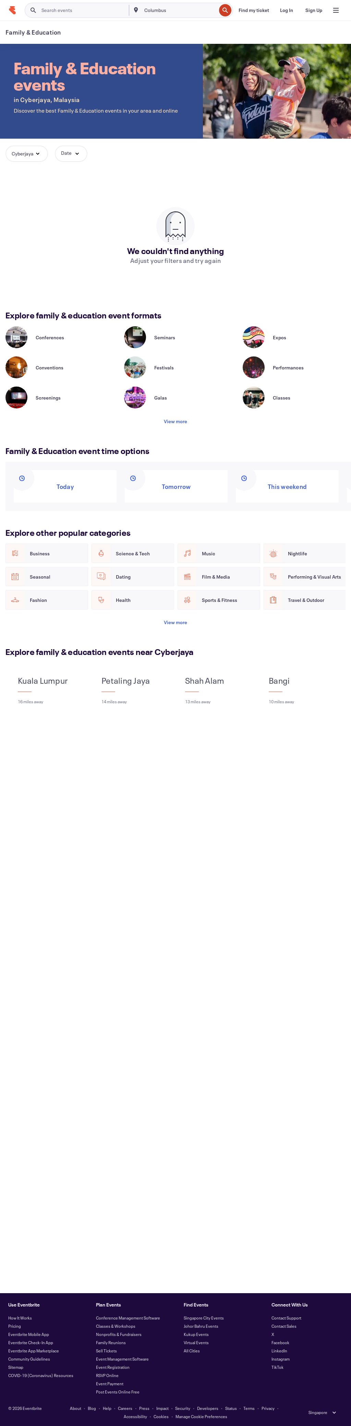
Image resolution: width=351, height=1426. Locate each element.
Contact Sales (283, 1326)
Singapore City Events (204, 1318)
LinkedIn (279, 1350)
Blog (92, 1408)
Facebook (280, 1342)
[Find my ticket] (254, 10)
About (75, 1408)
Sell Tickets (106, 1350)
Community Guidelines (29, 1359)
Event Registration (113, 1367)
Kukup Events (196, 1334)
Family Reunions (111, 1342)
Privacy (268, 1408)
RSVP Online (107, 1375)
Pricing (14, 1326)
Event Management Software (122, 1359)
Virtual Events (196, 1342)
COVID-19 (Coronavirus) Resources (40, 1375)
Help (107, 1408)
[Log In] (287, 10)
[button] (26, 154)
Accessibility (135, 1416)
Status (231, 1408)
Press (144, 1408)
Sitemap (15, 1367)
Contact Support (286, 1318)
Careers (125, 1408)
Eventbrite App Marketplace (33, 1350)
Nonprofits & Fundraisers (119, 1334)
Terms (249, 1408)
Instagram (280, 1359)
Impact (162, 1408)
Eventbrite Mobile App (28, 1334)
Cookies (161, 1416)
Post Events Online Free (118, 1392)
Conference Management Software (128, 1318)
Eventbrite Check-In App (30, 1342)
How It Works (20, 1318)
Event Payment (109, 1383)
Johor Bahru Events (201, 1326)
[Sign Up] (314, 10)
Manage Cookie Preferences (201, 1416)
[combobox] (179, 10)
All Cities (192, 1350)
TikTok (277, 1367)
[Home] (12, 10)
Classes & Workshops (115, 1326)
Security (182, 1408)
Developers (207, 1408)
